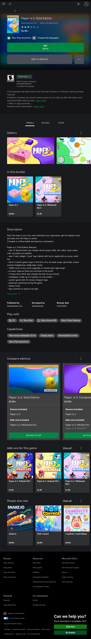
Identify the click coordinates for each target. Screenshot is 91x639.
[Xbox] (7, 10)
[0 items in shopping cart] (79, 4)
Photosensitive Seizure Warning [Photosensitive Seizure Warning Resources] (44, 582)
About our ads (20, 634)
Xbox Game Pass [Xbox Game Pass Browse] (9, 572)
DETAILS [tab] (30, 122)
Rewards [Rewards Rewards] (7, 600)
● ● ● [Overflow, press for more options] (79, 59)
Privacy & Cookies (33, 629)
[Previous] (75, 133)
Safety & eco (9, 634)
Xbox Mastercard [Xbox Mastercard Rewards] (10, 605)
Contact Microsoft (18, 629)
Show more (13, 293)
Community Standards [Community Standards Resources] (41, 577)
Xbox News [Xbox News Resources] (37, 563)
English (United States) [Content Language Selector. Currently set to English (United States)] (16, 613)
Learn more (41, 100)
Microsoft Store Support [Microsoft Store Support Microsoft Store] (70, 567)
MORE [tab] (61, 122)
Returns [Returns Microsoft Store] (64, 572)
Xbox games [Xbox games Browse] (8, 567)
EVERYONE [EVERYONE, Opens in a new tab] (24, 77)
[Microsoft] (45, 2)
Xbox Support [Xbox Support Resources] (37, 567)
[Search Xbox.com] (10, 3)
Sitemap (7, 629)
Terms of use (46, 629)
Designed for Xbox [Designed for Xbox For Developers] (39, 605)
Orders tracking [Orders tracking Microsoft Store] (67, 577)
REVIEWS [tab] (45, 122)
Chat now (70, 627)
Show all (67, 447)
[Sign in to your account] (86, 4)
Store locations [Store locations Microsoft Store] (67, 582)
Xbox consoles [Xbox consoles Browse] (9, 563)
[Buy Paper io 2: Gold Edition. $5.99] (45, 47)
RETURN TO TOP (33, 435)
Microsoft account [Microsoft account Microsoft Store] (68, 563)
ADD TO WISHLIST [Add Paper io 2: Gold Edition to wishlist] (39, 59)
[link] (20, 196)
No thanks (70, 632)
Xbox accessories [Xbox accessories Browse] (10, 577)
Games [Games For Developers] (35, 600)
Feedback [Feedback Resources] (36, 572)
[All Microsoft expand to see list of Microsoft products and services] (3, 4)
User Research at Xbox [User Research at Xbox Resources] (41, 586)
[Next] (81, 133)
